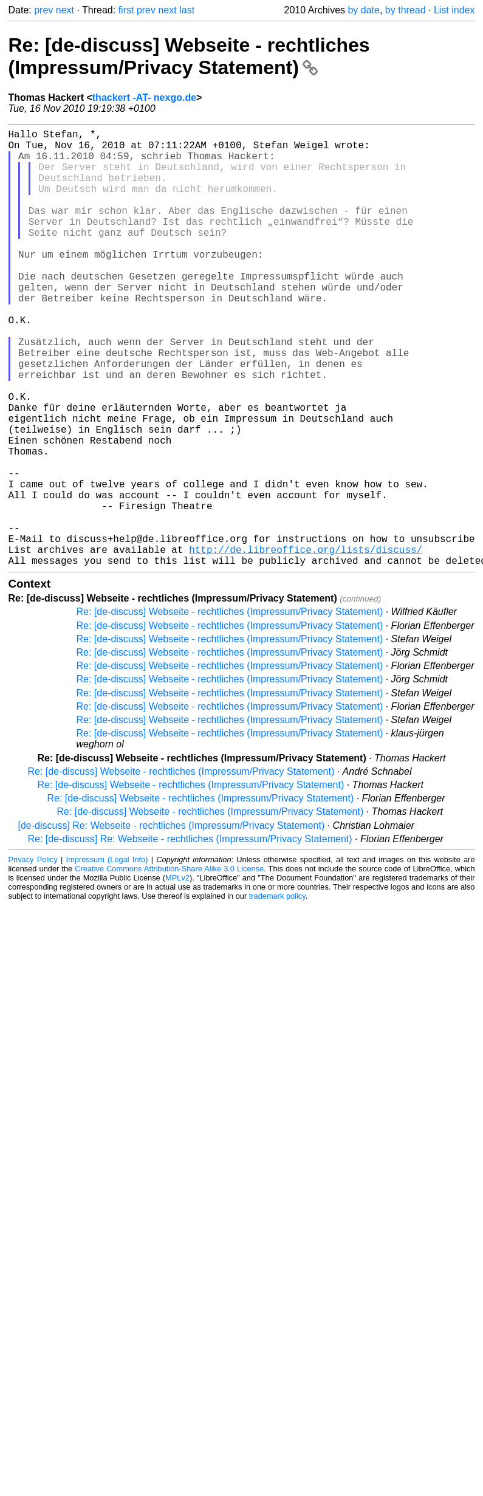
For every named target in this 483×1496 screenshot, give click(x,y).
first (126, 10)
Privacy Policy (33, 956)
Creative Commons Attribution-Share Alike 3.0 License (169, 965)
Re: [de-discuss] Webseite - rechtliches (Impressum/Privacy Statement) (189, 56)
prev (43, 10)
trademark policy (277, 993)
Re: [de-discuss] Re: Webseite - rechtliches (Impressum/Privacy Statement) (190, 936)
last (186, 10)
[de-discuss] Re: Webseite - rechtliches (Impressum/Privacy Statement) (171, 923)
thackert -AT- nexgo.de (144, 97)
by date (363, 10)
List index (454, 10)
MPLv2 (177, 975)
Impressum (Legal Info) (107, 956)
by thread (405, 10)
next (65, 10)
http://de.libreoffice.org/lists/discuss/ (305, 644)
